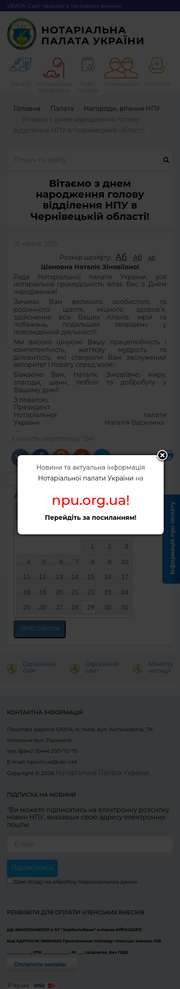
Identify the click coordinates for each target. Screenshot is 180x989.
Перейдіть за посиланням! (90, 518)
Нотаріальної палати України (86, 478)
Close (162, 456)
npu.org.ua (89, 500)
